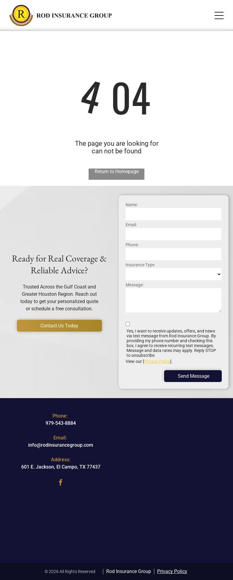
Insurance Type (140, 264)
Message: (135, 284)
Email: (131, 224)
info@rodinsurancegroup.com (60, 445)
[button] (219, 15)
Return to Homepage (117, 171)
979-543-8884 (61, 423)
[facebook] (60, 483)
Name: (132, 204)
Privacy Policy (157, 361)
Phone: (132, 244)
